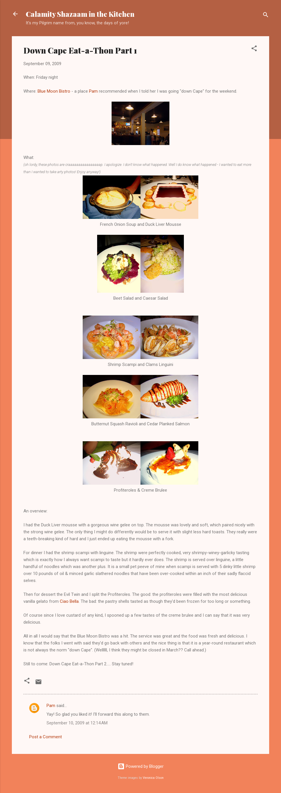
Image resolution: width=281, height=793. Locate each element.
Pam (93, 91)
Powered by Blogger (141, 766)
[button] (254, 49)
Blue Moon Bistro (54, 91)
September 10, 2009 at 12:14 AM (77, 723)
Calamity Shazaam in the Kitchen (80, 14)
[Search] (265, 16)
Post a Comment (45, 736)
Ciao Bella (69, 601)
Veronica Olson (153, 778)
